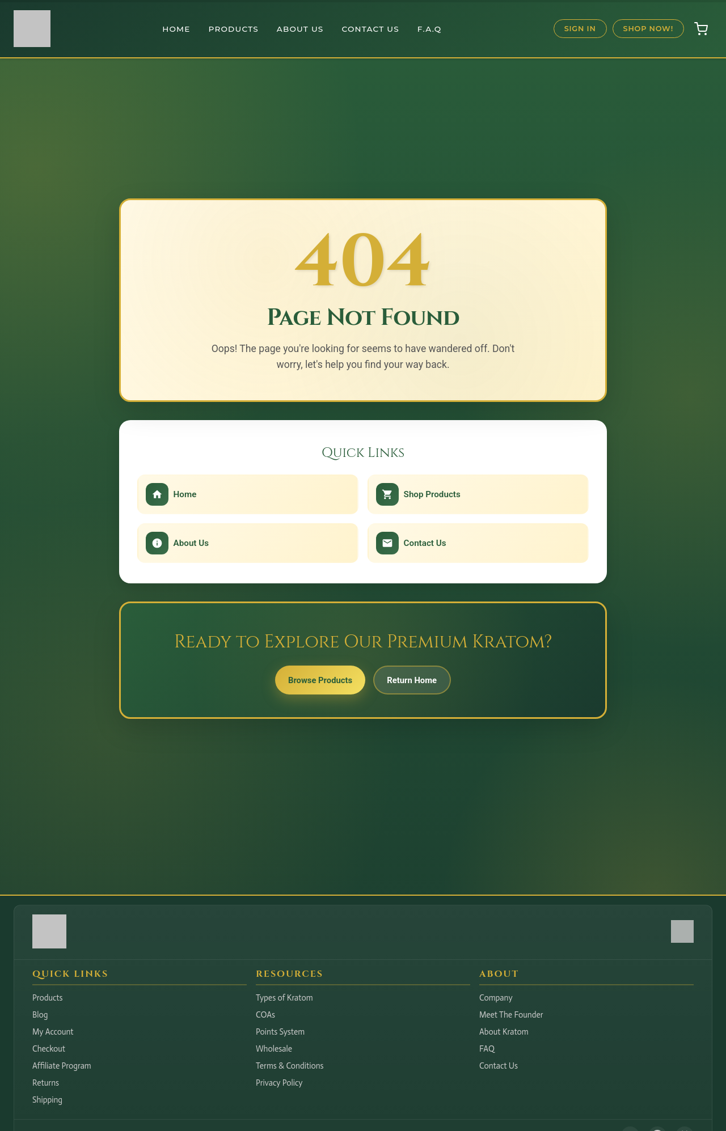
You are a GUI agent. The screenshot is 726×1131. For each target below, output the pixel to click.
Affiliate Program (61, 1066)
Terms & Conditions (290, 1066)
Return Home (419, 683)
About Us (300, 28)
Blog (40, 1015)
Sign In (580, 28)
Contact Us (370, 28)
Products (234, 28)
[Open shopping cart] (701, 29)
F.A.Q (429, 28)
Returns (45, 1083)
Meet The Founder (511, 1015)
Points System (280, 1032)
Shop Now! (648, 28)
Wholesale (274, 1049)
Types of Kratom (284, 998)
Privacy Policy (279, 1083)
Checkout (48, 1049)
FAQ (487, 1049)
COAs (265, 1015)
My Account (53, 1032)
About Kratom (504, 1032)
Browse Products (313, 683)
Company (496, 998)
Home (176, 28)
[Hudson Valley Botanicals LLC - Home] (49, 945)
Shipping (47, 1100)
